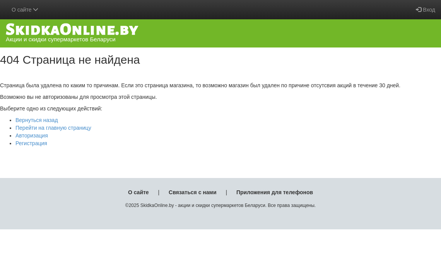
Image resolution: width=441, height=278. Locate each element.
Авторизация (31, 135)
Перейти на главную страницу (53, 128)
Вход (425, 10)
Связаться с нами (192, 192)
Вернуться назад (36, 120)
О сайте (138, 192)
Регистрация (31, 143)
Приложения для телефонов (274, 192)
